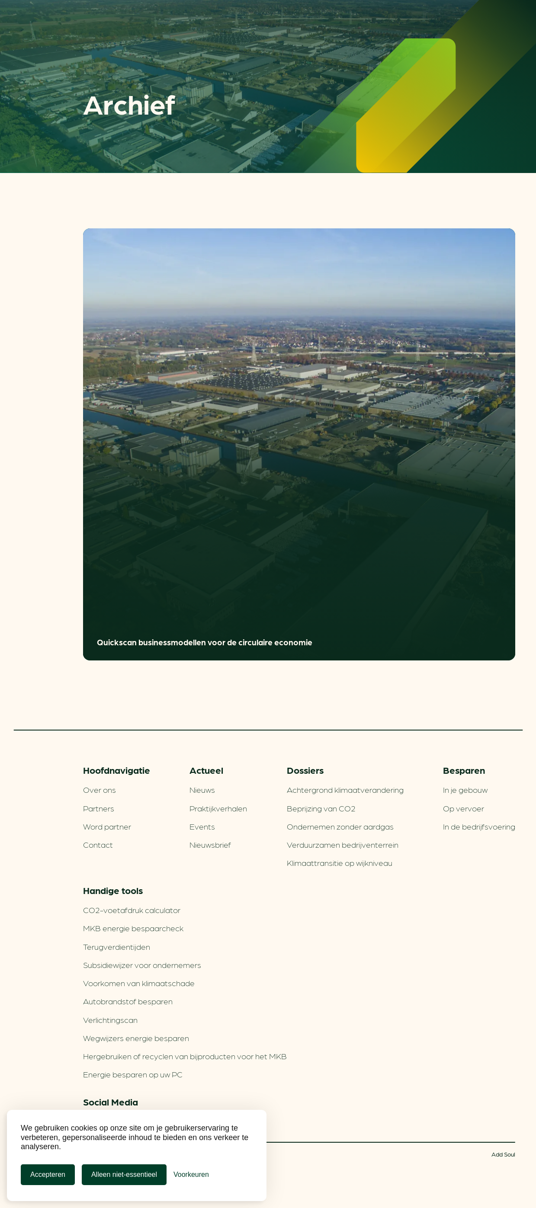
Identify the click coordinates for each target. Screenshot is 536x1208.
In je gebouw (465, 789)
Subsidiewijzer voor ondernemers (142, 964)
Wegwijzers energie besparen (136, 1037)
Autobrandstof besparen (128, 1001)
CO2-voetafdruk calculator (131, 909)
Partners (98, 808)
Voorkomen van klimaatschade (139, 982)
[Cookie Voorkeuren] (191, 1174)
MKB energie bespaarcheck (133, 927)
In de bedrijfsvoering (479, 826)
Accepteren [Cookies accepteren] (47, 1174)
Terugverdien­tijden (116, 946)
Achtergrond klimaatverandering (345, 789)
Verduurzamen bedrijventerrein (342, 844)
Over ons (99, 789)
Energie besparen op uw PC (133, 1074)
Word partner (107, 826)
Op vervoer (463, 808)
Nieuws (202, 789)
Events (202, 826)
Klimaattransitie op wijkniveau (339, 862)
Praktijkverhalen (218, 808)
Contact (98, 844)
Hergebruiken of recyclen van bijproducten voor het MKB (185, 1056)
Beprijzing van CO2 (321, 808)
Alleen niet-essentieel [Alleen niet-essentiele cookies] (124, 1174)
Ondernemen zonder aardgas (340, 826)
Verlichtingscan (110, 1019)
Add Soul (503, 1153)
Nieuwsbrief (210, 844)
